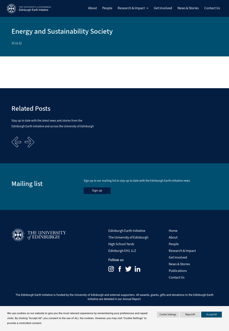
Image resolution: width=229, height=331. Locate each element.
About (92, 8)
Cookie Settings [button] (168, 314)
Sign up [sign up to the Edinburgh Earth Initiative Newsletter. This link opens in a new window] (97, 190)
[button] (146, 8)
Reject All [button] (190, 314)
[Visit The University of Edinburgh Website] (38, 233)
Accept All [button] (211, 314)
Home (173, 230)
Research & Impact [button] (133, 8)
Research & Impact (182, 250)
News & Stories (188, 8)
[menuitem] (113, 268)
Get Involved (163, 8)
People (107, 8)
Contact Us (212, 8)
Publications (178, 270)
